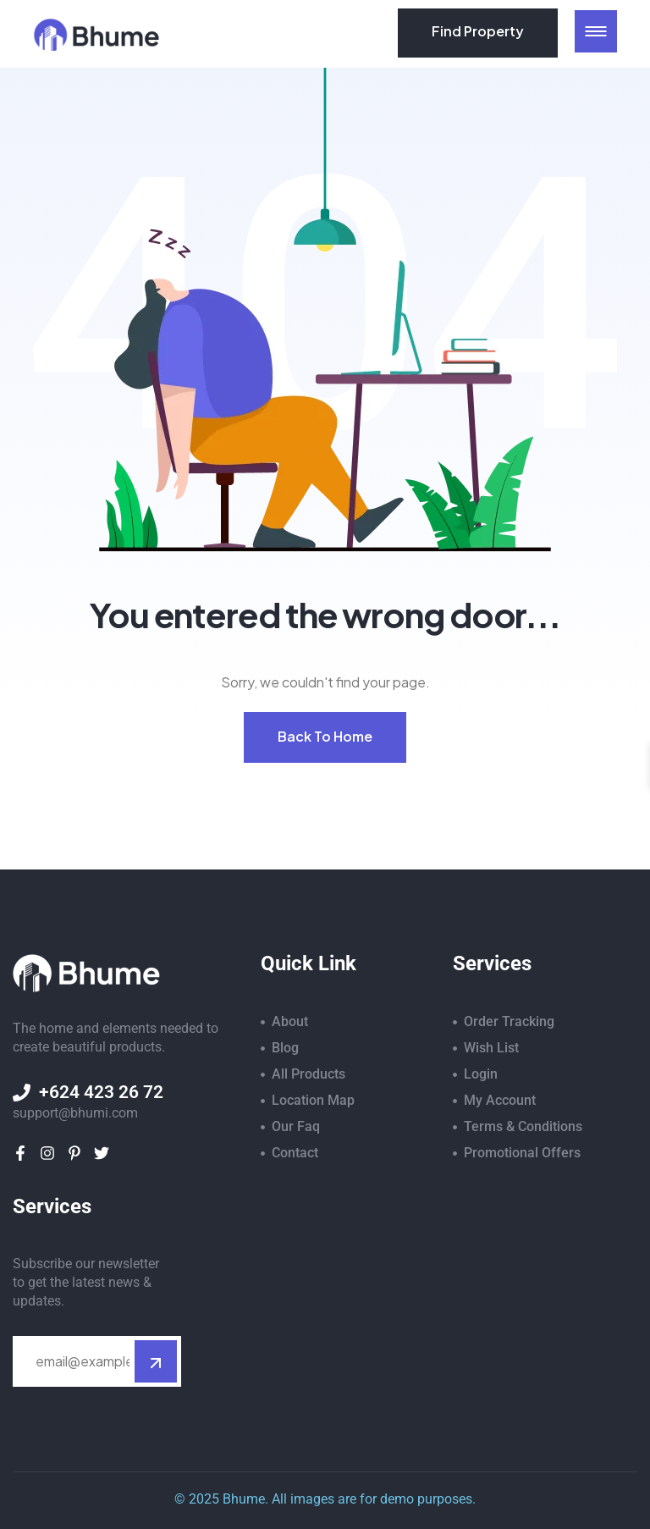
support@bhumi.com (75, 1113)
